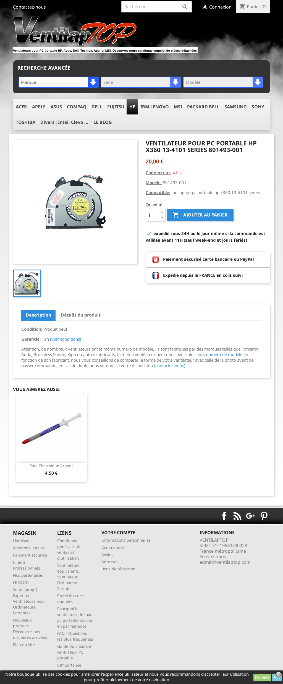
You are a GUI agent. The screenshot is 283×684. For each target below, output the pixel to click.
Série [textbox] (108, 82)
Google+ (250, 515)
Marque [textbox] (28, 82)
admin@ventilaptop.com (225, 562)
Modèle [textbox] (193, 82)
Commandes (113, 547)
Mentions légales (29, 547)
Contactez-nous (29, 7)
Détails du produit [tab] (81, 315)
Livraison (21, 540)
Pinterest (263, 515)
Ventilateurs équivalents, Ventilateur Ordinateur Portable (68, 577)
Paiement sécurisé (30, 555)
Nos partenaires (28, 575)
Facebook (224, 515)
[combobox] (59, 82)
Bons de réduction (118, 568)
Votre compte (118, 532)
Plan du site (24, 644)
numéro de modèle (224, 354)
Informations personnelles (126, 540)
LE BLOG (20, 582)
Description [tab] (38, 315)
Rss (237, 515)
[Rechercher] (156, 6)
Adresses (109, 561)
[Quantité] (152, 215)
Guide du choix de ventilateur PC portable (74, 652)
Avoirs (107, 554)
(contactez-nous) (169, 365)
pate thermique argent (51, 465)
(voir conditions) (65, 339)
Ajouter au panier (200, 215)
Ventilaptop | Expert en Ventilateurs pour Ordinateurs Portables (29, 601)
